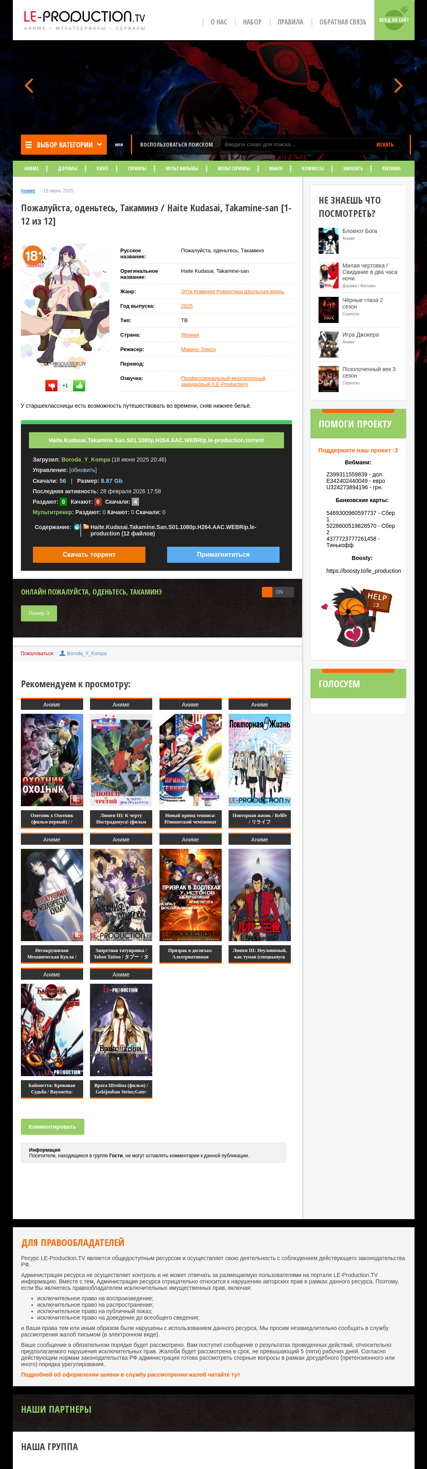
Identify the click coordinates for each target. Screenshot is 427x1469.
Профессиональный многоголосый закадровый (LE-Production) (223, 381)
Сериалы (137, 168)
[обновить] (83, 470)
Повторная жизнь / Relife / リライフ (260, 819)
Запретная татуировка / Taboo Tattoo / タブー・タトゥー (121, 957)
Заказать (353, 168)
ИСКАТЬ (385, 144)
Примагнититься (223, 554)
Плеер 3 (39, 613)
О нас (218, 22)
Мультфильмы (181, 168)
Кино (102, 168)
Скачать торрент (89, 554)
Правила (290, 22)
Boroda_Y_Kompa (86, 653)
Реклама (391, 168)
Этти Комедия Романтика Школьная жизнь (232, 291)
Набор (252, 22)
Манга (275, 168)
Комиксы (313, 168)
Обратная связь (342, 22)
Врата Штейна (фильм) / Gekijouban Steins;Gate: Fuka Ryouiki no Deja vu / (121, 1092)
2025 (187, 306)
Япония (190, 335)
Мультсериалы (234, 168)
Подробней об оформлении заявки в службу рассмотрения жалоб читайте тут (131, 1374)
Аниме (31, 168)
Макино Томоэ (198, 349)
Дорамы (67, 168)
